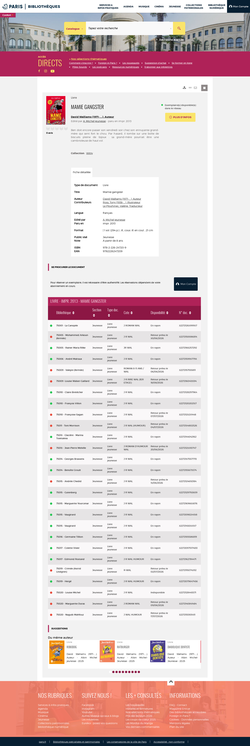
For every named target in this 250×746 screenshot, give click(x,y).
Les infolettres (90, 718)
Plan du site (176, 726)
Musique (43, 711)
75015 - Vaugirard (66, 513)
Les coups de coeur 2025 (141, 718)
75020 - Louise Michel (68, 591)
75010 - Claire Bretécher (69, 391)
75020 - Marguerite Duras (70, 602)
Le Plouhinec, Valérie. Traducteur (123, 206)
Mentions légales (179, 722)
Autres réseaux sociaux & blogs (100, 715)
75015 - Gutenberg (66, 491)
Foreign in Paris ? (179, 715)
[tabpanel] (115, 218)
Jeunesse (43, 718)
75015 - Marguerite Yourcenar (72, 502)
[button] (238, 6)
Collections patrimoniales (53, 722)
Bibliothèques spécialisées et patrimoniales (76, 741)
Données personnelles (195, 718)
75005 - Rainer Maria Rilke (70, 346)
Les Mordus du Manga (139, 722)
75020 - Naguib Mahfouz (70, 613)
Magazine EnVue (179, 707)
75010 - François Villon (68, 402)
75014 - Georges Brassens (70, 458)
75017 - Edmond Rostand (70, 558)
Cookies (174, 718)
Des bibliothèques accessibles (187, 711)
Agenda (43, 707)
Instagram (88, 707)
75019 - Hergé (63, 580)
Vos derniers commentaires (142, 726)
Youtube (87, 711)
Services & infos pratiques (53, 704)
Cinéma (43, 715)
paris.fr (42, 741)
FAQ (172, 704)
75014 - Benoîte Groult (68, 469)
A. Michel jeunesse (94, 121)
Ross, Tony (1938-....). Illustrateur (121, 202)
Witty (89, 153)
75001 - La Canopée (67, 324)
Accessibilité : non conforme (169, 741)
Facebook (88, 704)
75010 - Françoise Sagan (69, 413)
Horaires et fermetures (139, 707)
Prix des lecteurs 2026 (139, 715)
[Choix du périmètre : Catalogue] (75, 28)
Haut (170, 681)
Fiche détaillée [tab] (82, 172)
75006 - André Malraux (69, 358)
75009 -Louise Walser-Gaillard (72, 380)
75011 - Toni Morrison (67, 424)
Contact (182, 704)
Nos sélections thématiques (143, 711)
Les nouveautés (135, 704)
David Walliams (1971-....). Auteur (92, 117)
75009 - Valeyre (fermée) (70, 369)
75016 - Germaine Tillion (69, 536)
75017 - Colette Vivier (68, 547)
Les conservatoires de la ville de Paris (127, 741)
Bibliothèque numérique (53, 726)
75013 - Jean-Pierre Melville (71, 447)
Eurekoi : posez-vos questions (100, 722)
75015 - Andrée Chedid (68, 480)
